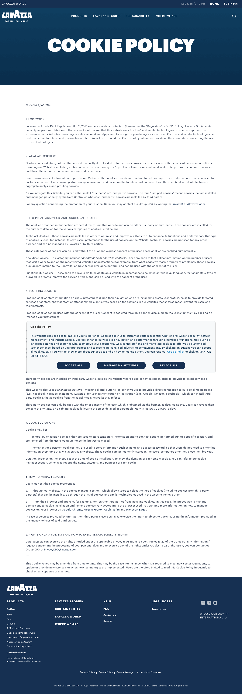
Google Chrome (72, 509)
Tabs (9, 615)
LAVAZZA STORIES (69, 601)
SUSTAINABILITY (68, 609)
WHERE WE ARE (66, 624)
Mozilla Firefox (93, 509)
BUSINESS (231, 3)
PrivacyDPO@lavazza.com (188, 204)
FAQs (106, 609)
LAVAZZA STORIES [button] (106, 16)
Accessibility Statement (149, 672)
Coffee (11, 609)
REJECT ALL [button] (169, 365)
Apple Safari (112, 509)
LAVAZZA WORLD (14, 3)
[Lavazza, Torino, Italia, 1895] (17, 16)
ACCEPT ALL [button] (73, 365)
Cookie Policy (106, 672)
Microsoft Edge (136, 509)
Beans (10, 619)
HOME (214, 3)
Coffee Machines (16, 652)
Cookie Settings (124, 672)
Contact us (109, 615)
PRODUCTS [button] (79, 16)
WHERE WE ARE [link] (166, 16)
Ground (11, 624)
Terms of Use (159, 609)
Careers (107, 621)
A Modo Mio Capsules (18, 628)
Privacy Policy (87, 672)
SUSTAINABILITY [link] (137, 16)
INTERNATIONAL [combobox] (211, 617)
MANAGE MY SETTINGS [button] (121, 365)
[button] (234, 16)
